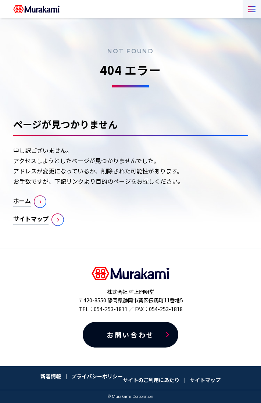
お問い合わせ (130, 334)
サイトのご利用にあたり (151, 380)
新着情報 (50, 376)
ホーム (22, 200)
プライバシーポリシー (97, 376)
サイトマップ (31, 218)
